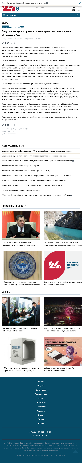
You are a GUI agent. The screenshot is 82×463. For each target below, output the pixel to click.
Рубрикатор (9, 15)
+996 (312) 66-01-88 (44, 432)
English (41, 415)
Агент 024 (41, 402)
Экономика (41, 390)
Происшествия (41, 394)
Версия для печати (9, 134)
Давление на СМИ (16, 27)
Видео (41, 423)
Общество (41, 385)
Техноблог (41, 406)
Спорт (41, 398)
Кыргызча (41, 411)
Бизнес (41, 419)
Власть (5, 23)
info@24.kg (43, 435)
